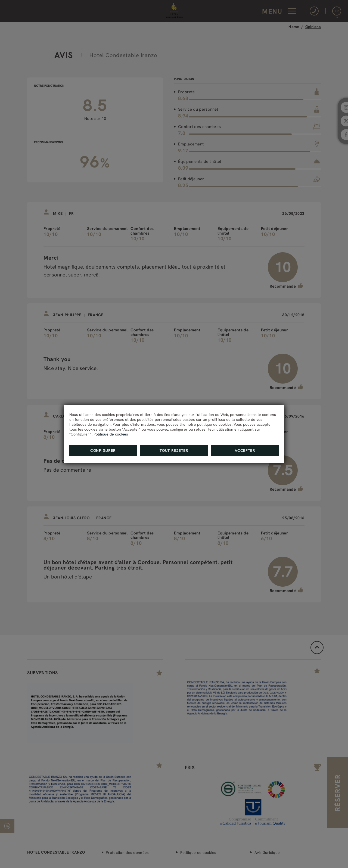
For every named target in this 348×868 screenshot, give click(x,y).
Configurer (103, 450)
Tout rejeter (174, 450)
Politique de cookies (111, 434)
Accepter (245, 450)
